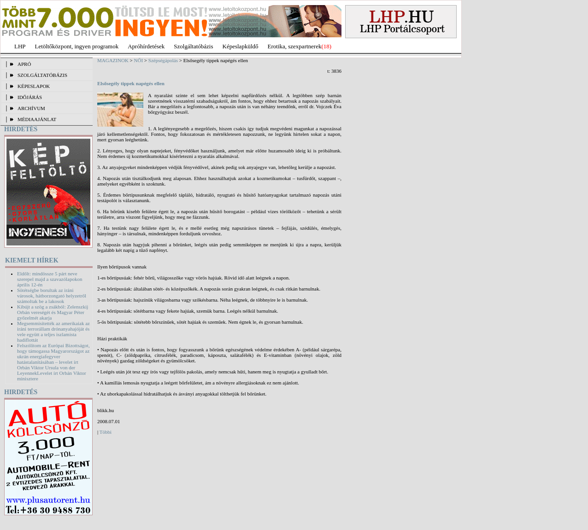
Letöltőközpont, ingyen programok (77, 46)
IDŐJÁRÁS (30, 97)
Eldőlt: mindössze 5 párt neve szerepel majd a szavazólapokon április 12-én (49, 279)
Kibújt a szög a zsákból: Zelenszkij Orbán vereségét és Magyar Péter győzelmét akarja (52, 312)
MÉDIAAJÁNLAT (37, 119)
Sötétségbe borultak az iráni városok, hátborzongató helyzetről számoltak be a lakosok (51, 295)
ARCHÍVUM (31, 108)
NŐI (138, 60)
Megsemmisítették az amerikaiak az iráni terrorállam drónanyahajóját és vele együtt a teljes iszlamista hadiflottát (53, 331)
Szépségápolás (163, 60)
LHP (20, 46)
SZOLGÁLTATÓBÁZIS (42, 75)
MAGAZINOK (113, 60)
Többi (106, 432)
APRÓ (24, 64)
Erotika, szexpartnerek (295, 46)
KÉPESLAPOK (34, 86)
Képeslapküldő (241, 46)
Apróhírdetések (146, 46)
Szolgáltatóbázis (193, 46)
